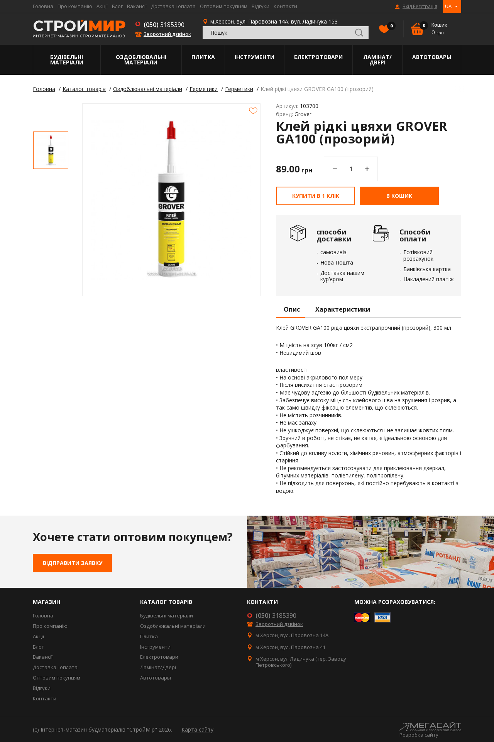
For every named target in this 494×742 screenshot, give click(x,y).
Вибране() (389, 26)
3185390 (164, 25)
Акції (102, 6)
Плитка (203, 57)
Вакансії (137, 6)
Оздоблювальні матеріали (141, 59)
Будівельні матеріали (66, 59)
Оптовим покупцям (223, 6)
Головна (43, 6)
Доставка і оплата (173, 6)
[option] (51, 150)
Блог (117, 6)
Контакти (285, 6)
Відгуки (260, 6)
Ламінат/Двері (377, 59)
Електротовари (318, 57)
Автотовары (431, 57)
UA (448, 6)
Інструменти (254, 57)
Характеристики (342, 310)
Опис (292, 310)
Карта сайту (197, 729)
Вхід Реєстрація (420, 6)
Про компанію (75, 6)
